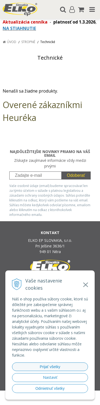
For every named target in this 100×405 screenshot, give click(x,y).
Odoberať (76, 175)
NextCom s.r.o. (60, 400)
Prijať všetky (50, 367)
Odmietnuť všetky (50, 388)
